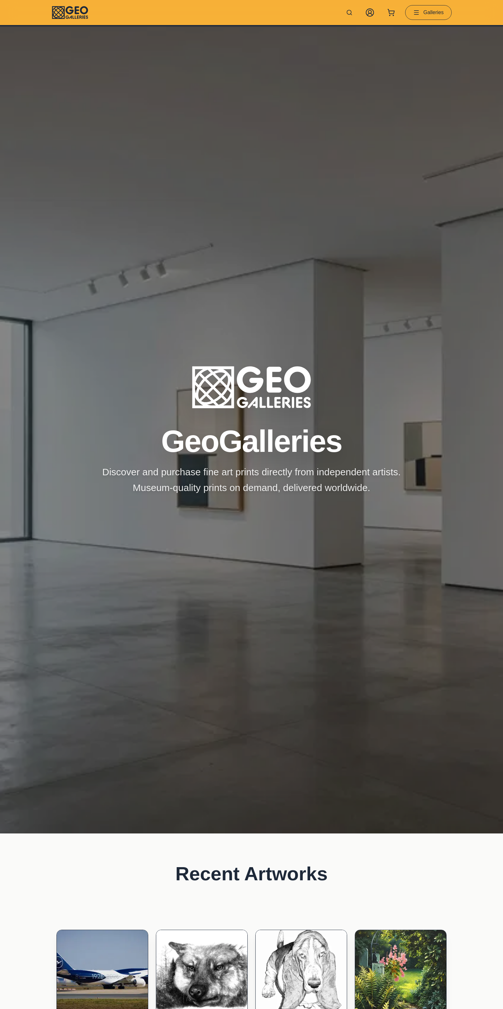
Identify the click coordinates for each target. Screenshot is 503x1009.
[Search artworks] (349, 12)
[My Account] (370, 12)
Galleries (428, 12)
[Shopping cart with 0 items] (391, 12)
